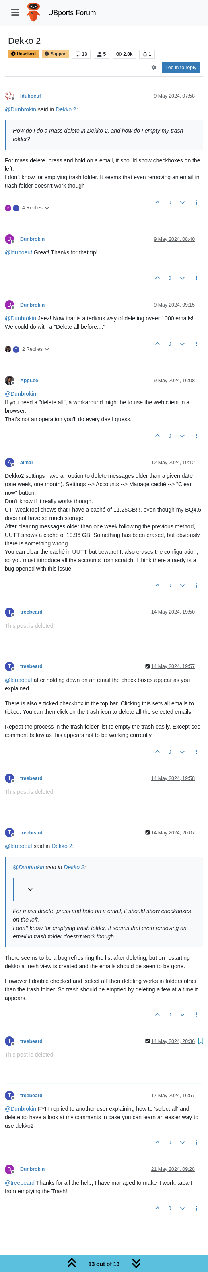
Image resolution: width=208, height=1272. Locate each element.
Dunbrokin (32, 239)
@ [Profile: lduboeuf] (18, 252)
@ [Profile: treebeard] (20, 1183)
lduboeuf (30, 96)
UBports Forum (72, 13)
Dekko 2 (66, 109)
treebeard (31, 612)
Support (55, 54)
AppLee (29, 380)
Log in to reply (180, 67)
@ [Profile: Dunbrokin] (20, 109)
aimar (26, 462)
